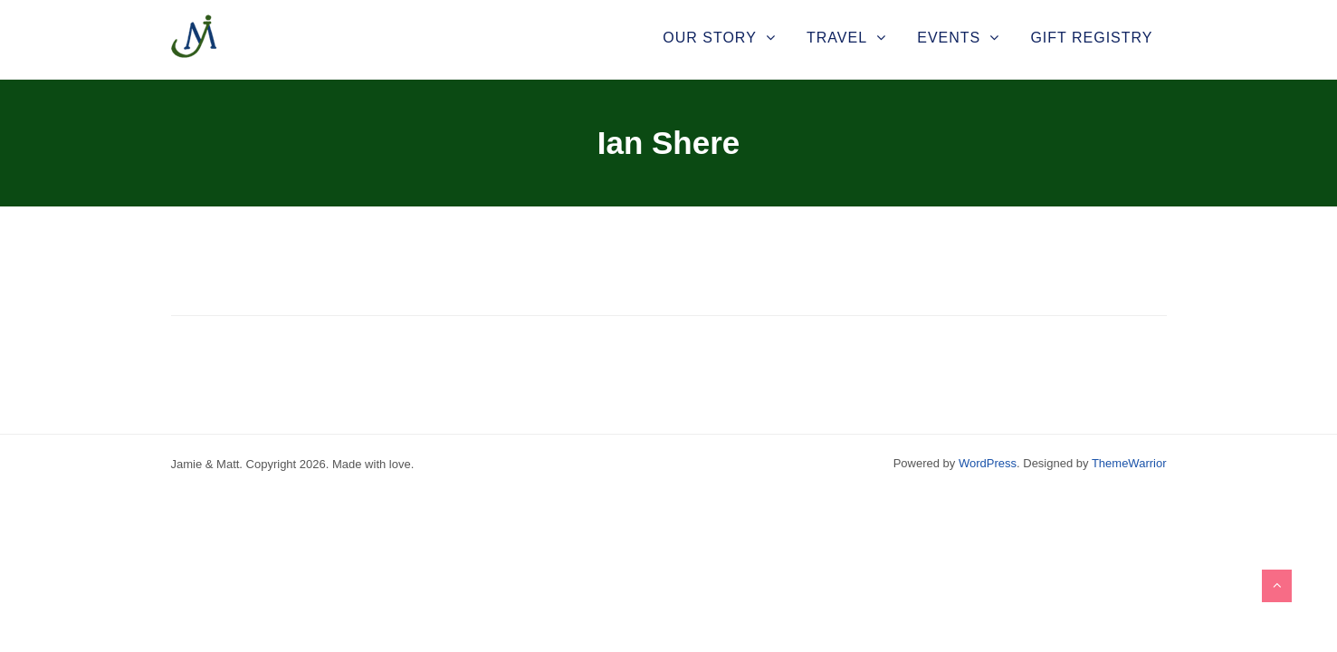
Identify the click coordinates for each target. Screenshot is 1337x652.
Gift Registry (1091, 37)
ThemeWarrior (1129, 463)
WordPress (988, 463)
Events (948, 37)
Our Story (710, 37)
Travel (837, 37)
